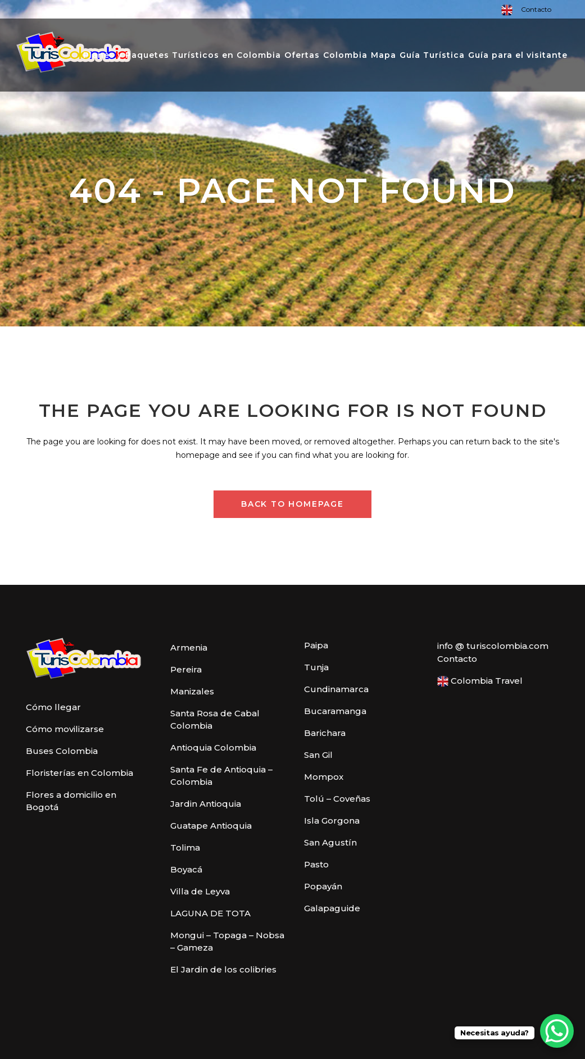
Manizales (192, 691)
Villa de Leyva (200, 891)
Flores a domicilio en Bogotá (71, 800)
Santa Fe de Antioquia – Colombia (221, 775)
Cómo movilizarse (65, 729)
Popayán (323, 886)
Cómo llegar (53, 707)
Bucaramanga (335, 711)
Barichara (325, 733)
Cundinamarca (336, 689)
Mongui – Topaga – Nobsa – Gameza (227, 941)
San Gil (318, 754)
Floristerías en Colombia (79, 772)
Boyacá (186, 869)
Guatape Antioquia (211, 825)
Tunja (316, 667)
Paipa (316, 645)
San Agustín (330, 842)
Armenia (188, 647)
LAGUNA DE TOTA (210, 913)
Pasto (316, 864)
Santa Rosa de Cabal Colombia (215, 719)
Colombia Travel (480, 681)
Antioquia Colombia (213, 747)
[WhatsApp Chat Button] (557, 1031)
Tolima (185, 847)
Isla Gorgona (332, 820)
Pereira (186, 669)
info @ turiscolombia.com (492, 645)
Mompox (323, 776)
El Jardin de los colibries (223, 969)
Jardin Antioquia (205, 803)
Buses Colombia (62, 751)
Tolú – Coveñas (337, 798)
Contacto (536, 9)
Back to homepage (292, 504)
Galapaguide (332, 908)
